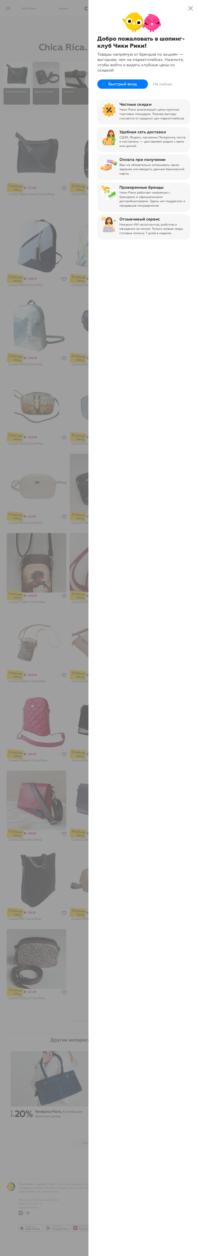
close (191, 8)
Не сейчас (163, 84)
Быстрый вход (122, 84)
